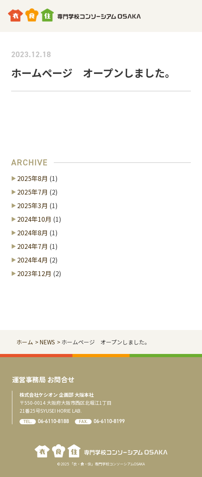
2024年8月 (32, 232)
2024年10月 (34, 219)
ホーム (24, 342)
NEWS (47, 342)
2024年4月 (32, 259)
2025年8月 (32, 178)
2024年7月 (32, 246)
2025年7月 (32, 192)
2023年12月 (34, 273)
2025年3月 (32, 205)
